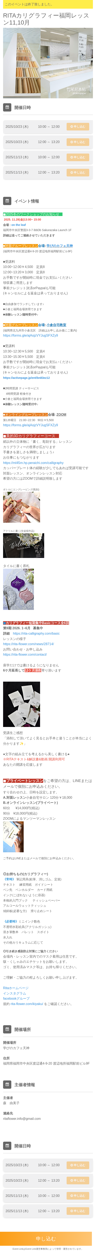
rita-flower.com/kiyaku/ (27, 1004)
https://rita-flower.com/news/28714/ (28, 644)
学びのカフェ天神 (59, 246)
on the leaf (18, 225)
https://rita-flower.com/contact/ (25, 654)
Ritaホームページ (16, 988)
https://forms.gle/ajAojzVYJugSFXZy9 (30, 335)
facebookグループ (16, 998)
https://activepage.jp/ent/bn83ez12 (26, 377)
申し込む (78, 126)
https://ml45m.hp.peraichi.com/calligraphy (33, 463)
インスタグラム (15, 993)
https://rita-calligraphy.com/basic (36, 633)
